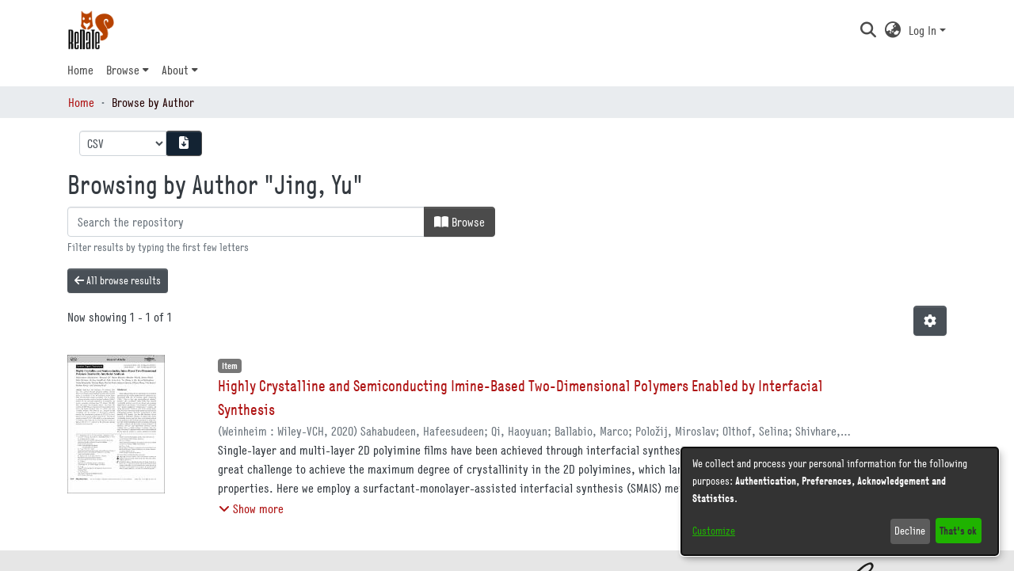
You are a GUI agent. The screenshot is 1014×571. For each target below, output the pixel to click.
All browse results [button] (117, 280)
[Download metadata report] (184, 143)
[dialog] (839, 501)
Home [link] (81, 102)
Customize (713, 530)
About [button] (175, 70)
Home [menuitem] (80, 70)
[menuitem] (127, 69)
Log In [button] (924, 30)
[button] (868, 30)
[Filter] (246, 222)
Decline (909, 530)
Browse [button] (122, 70)
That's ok (958, 530)
